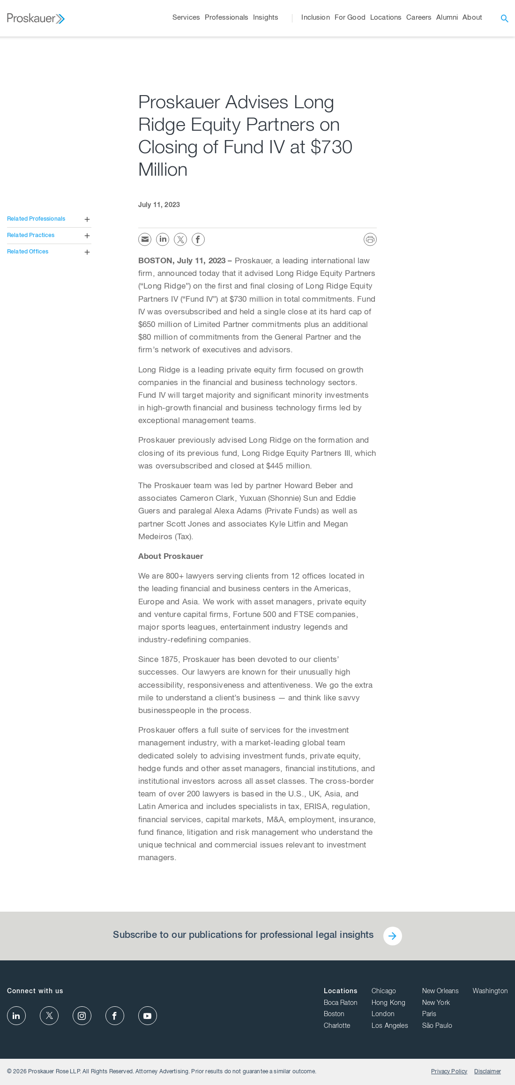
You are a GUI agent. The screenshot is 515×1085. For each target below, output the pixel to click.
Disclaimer (487, 1072)
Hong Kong (388, 1003)
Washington (490, 991)
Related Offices (27, 252)
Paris (429, 1014)
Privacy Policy (449, 1072)
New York (436, 1003)
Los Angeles (390, 1026)
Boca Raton (341, 1003)
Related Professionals (36, 219)
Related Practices (31, 235)
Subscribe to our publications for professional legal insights (243, 936)
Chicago (384, 991)
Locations (341, 991)
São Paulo (437, 1026)
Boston (334, 1014)
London (383, 1014)
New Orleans (440, 991)
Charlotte (337, 1026)
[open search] (505, 18)
